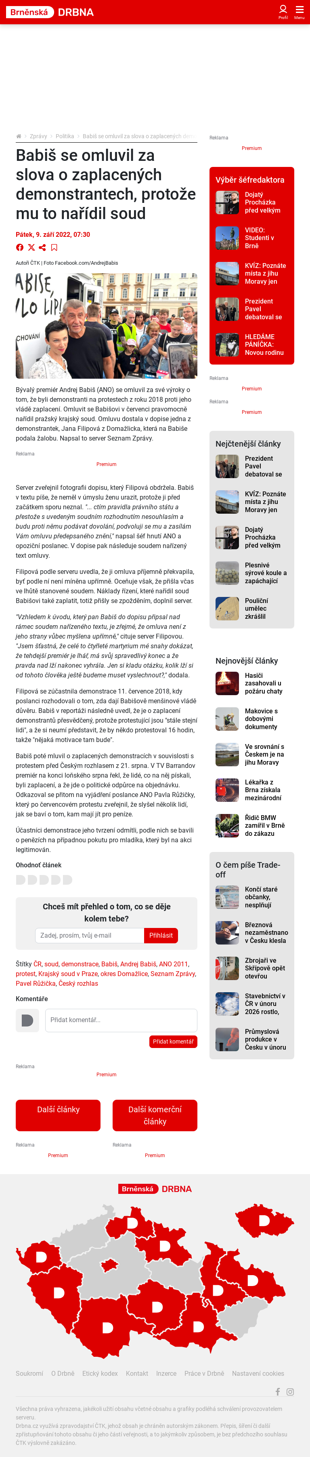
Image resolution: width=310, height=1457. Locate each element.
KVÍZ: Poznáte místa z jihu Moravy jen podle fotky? (265, 277)
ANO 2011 (173, 964)
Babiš (109, 964)
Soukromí (29, 1373)
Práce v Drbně (204, 1373)
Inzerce (166, 1373)
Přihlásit (161, 935)
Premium (106, 464)
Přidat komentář (173, 1041)
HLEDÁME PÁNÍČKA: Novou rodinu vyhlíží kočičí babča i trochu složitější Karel (266, 356)
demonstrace (79, 964)
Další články (58, 1109)
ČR (38, 964)
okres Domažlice (124, 974)
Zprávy (38, 136)
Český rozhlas (78, 983)
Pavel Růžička (36, 983)
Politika (65, 136)
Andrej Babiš (138, 964)
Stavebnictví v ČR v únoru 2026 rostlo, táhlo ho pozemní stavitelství (265, 1015)
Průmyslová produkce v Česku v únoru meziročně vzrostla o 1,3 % (265, 1051)
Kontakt (137, 1373)
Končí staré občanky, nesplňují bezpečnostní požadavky (264, 905)
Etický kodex (100, 1373)
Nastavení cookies (258, 1373)
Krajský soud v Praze (68, 974)
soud (51, 964)
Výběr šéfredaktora (250, 180)
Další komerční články (155, 1115)
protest (26, 974)
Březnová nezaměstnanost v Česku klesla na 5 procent (266, 936)
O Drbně (62, 1373)
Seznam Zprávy (173, 974)
